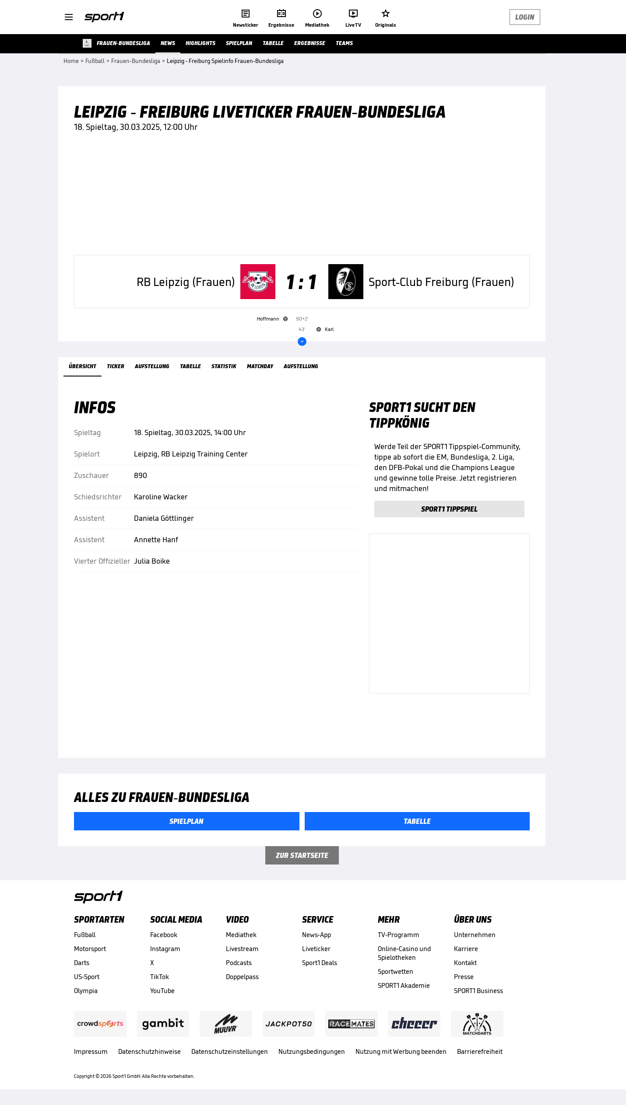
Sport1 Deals (319, 963)
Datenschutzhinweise (149, 1051)
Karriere (466, 949)
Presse (464, 977)
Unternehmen (475, 935)
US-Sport (86, 977)
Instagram (165, 949)
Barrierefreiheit (480, 1051)
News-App (316, 935)
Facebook (163, 935)
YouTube (162, 990)
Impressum (91, 1051)
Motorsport (90, 949)
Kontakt (465, 963)
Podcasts (239, 963)
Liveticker (316, 949)
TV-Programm (398, 935)
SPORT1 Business (478, 990)
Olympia (86, 990)
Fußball (84, 935)
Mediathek (241, 935)
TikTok (159, 977)
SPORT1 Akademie (404, 985)
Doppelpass (242, 977)
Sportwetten (395, 971)
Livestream (242, 949)
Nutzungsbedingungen (311, 1051)
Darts (81, 963)
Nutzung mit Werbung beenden (401, 1051)
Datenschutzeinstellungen (229, 1051)
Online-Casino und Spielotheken (404, 953)
